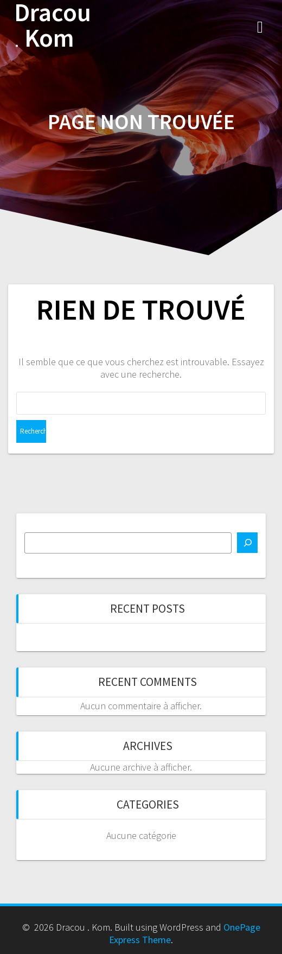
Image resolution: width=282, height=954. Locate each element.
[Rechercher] (247, 542)
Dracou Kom (52, 25)
